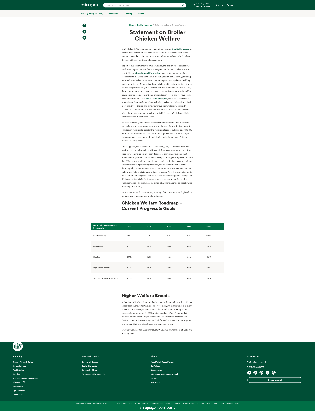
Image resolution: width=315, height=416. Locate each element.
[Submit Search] (183, 5)
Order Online (18, 394)
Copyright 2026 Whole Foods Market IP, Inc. (91, 403)
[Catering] (128, 13)
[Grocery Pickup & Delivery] (92, 13)
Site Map (200, 403)
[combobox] (140, 5)
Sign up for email (275, 380)
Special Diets (18, 386)
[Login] (219, 5)
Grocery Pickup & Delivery (24, 362)
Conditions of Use (156, 403)
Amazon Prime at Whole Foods (25, 378)
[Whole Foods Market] (89, 5)
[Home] (131, 25)
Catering (16, 374)
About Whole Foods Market (162, 362)
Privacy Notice (121, 403)
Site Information (212, 403)
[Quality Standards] (144, 25)
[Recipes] (140, 13)
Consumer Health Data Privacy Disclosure (180, 403)
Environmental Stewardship (93, 374)
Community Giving (89, 370)
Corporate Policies (232, 403)
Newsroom (155, 382)
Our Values (155, 366)
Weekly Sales (18, 370)
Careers (154, 378)
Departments (156, 370)
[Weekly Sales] (113, 13)
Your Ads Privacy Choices (138, 403)
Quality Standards (89, 366)
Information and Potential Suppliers (165, 374)
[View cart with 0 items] (230, 5)
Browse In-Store (19, 366)
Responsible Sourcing (90, 362)
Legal (222, 403)
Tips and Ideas (19, 390)
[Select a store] (201, 5)
